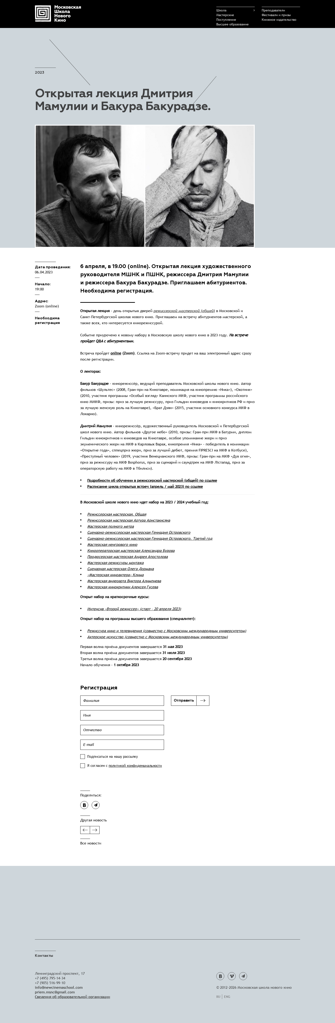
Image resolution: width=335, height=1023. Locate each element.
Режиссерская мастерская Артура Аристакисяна (128, 520)
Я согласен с (124, 765)
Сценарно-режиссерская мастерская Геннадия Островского (138, 532)
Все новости (90, 843)
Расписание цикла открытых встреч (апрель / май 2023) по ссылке (145, 486)
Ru (218, 996)
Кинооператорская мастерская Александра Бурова (130, 550)
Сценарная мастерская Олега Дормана (120, 569)
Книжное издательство (279, 19)
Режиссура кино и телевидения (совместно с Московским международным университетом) (166, 631)
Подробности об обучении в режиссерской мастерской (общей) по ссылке (152, 480)
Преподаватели (273, 10)
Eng (227, 996)
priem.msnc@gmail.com (55, 992)
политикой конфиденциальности (135, 766)
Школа (221, 10)
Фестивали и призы (276, 15)
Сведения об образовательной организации (72, 997)
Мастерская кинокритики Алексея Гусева (122, 587)
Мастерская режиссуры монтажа (115, 563)
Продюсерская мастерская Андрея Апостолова (127, 557)
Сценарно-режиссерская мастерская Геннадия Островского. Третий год (149, 538)
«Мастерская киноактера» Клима (115, 575)
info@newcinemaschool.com (59, 987)
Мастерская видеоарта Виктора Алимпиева (124, 581)
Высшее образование (232, 24)
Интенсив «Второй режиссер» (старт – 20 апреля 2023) (134, 609)
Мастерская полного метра (110, 526)
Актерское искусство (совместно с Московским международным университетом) (157, 637)
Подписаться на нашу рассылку (112, 756)
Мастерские (225, 15)
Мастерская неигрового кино (112, 544)
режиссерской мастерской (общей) (184, 311)
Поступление (226, 19)
